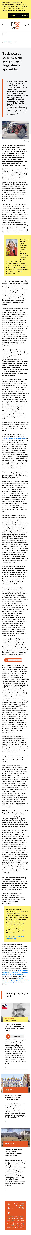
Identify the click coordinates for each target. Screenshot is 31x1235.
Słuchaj (15, 660)
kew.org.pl (10, 1224)
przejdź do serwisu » (19, 15)
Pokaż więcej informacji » (16, 10)
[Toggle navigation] (4, 34)
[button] (2, 25)
